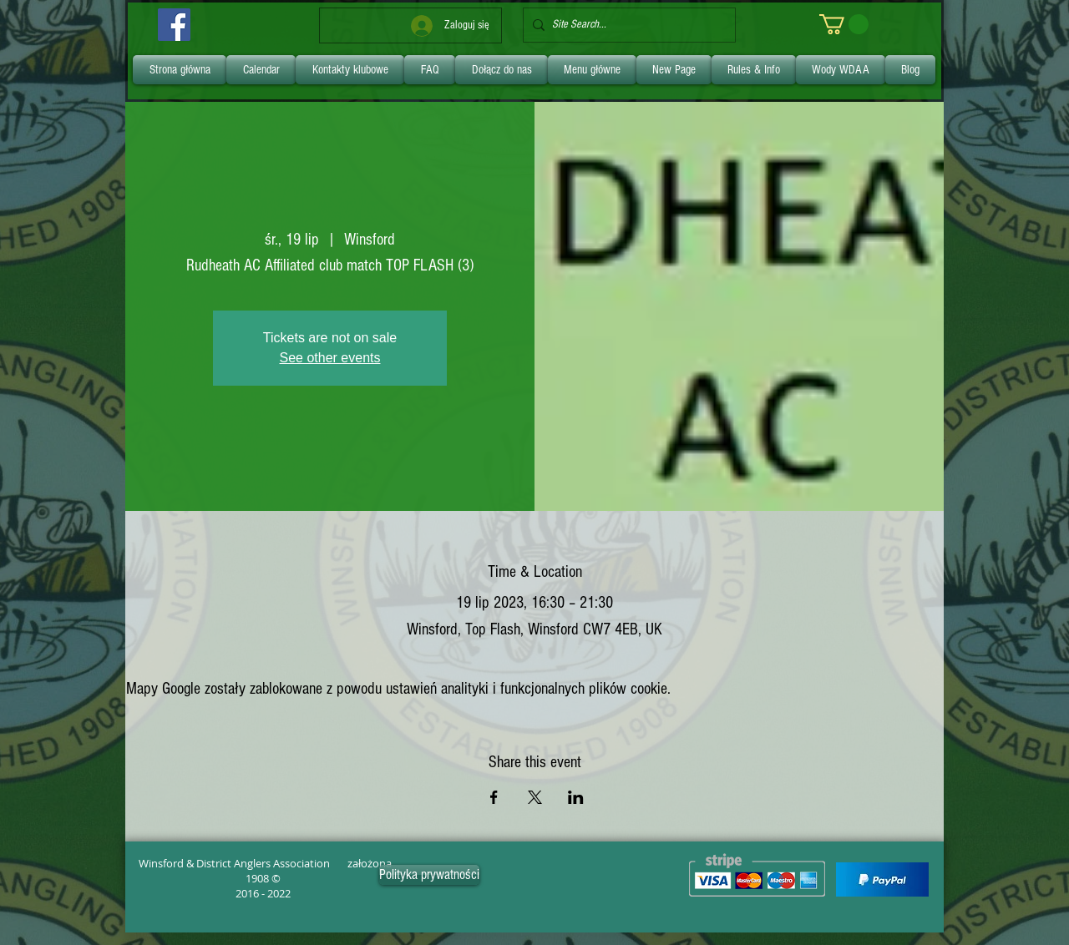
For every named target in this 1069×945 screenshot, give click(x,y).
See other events (330, 358)
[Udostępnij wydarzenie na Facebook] (494, 797)
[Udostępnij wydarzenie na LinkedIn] (576, 797)
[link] (844, 24)
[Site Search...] (626, 25)
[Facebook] (174, 24)
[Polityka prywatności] (429, 875)
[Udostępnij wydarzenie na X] (535, 797)
